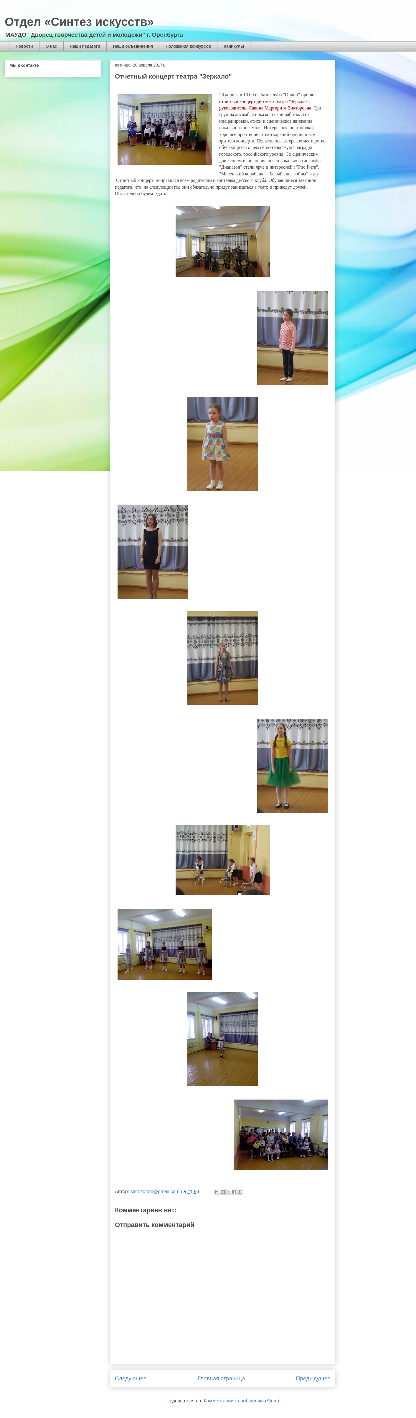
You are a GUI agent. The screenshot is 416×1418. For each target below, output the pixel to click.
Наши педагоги (85, 46)
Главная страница (221, 1378)
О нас (51, 46)
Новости (24, 46)
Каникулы (234, 46)
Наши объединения (133, 46)
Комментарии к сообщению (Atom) (241, 1400)
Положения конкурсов (188, 46)
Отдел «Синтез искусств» (79, 21)
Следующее (130, 1378)
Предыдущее (313, 1378)
